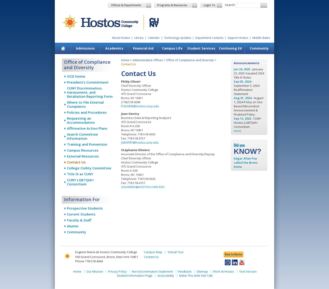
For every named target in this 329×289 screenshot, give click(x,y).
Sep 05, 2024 (242, 81)
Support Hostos (238, 38)
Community (259, 48)
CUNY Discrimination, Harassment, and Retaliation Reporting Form (90, 92)
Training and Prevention (87, 144)
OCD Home (76, 76)
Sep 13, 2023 (242, 118)
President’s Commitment (88, 82)
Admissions (85, 48)
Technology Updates (177, 38)
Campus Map (153, 252)
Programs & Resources (177, 5)
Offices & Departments (131, 5)
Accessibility (165, 275)
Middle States (261, 38)
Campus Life (172, 48)
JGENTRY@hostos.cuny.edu (140, 142)
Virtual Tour (176, 252)
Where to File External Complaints (85, 104)
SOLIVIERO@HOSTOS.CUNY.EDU (143, 187)
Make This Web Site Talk (196, 275)
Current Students (81, 214)
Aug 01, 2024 (243, 98)
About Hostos (121, 38)
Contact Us (76, 162)
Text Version (248, 271)
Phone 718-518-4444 (89, 261)
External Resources (83, 156)
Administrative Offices (148, 60)
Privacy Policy (117, 271)
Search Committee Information (82, 136)
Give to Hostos (233, 254)
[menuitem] (63, 48)
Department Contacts (209, 38)
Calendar (154, 38)
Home (125, 60)
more (237, 131)
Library (138, 38)
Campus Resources (82, 150)
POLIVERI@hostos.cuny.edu (140, 106)
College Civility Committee (89, 168)
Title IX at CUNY (80, 174)
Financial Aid (143, 48)
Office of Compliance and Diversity (190, 60)
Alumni (72, 226)
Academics (114, 48)
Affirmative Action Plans (87, 128)
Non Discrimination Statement (152, 271)
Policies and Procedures (87, 112)
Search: (230, 5)
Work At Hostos (223, 271)
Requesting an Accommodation (81, 120)
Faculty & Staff (79, 220)
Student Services (201, 48)
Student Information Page (134, 275)
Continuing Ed (230, 48)
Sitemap (202, 271)
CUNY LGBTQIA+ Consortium (80, 182)
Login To (213, 5)
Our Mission (94, 271)
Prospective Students (85, 208)
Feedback (184, 271)
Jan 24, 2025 (242, 69)
